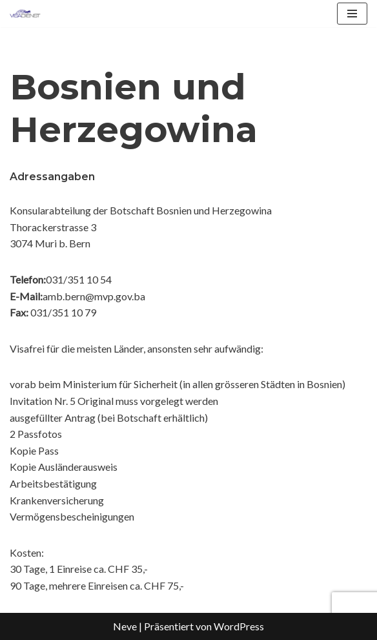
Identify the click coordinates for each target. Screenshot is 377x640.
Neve (125, 626)
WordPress (239, 626)
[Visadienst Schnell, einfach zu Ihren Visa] (25, 13)
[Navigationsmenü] (352, 14)
